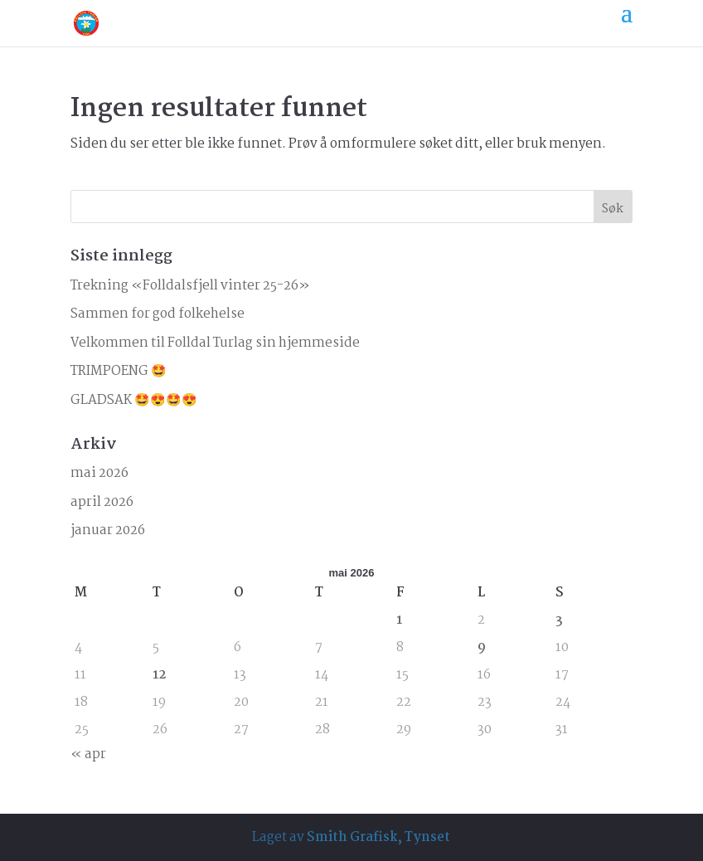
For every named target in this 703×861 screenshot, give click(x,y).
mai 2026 (99, 473)
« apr (88, 754)
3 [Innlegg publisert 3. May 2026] (559, 620)
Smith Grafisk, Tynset (378, 837)
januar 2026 (107, 530)
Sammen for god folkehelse (157, 314)
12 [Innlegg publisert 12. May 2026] (159, 674)
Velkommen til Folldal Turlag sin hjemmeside (215, 343)
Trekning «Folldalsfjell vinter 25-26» (190, 285)
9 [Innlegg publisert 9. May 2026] (482, 647)
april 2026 (101, 502)
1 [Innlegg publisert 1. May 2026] (399, 620)
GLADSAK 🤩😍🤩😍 (133, 400)
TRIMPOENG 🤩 (118, 371)
